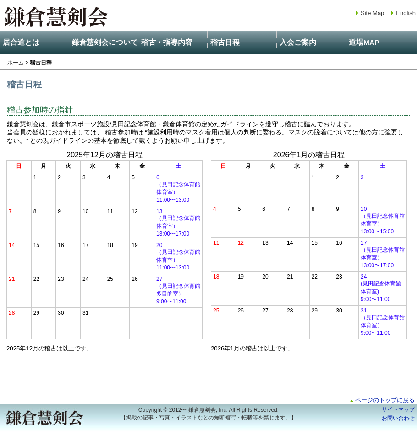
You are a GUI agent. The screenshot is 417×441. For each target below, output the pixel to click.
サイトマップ (398, 409)
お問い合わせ (398, 418)
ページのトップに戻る (385, 400)
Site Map (372, 13)
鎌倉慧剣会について (105, 42)
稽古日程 (225, 42)
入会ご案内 (298, 42)
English (406, 13)
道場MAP (364, 42)
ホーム (15, 62)
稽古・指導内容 (166, 42)
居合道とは (21, 42)
